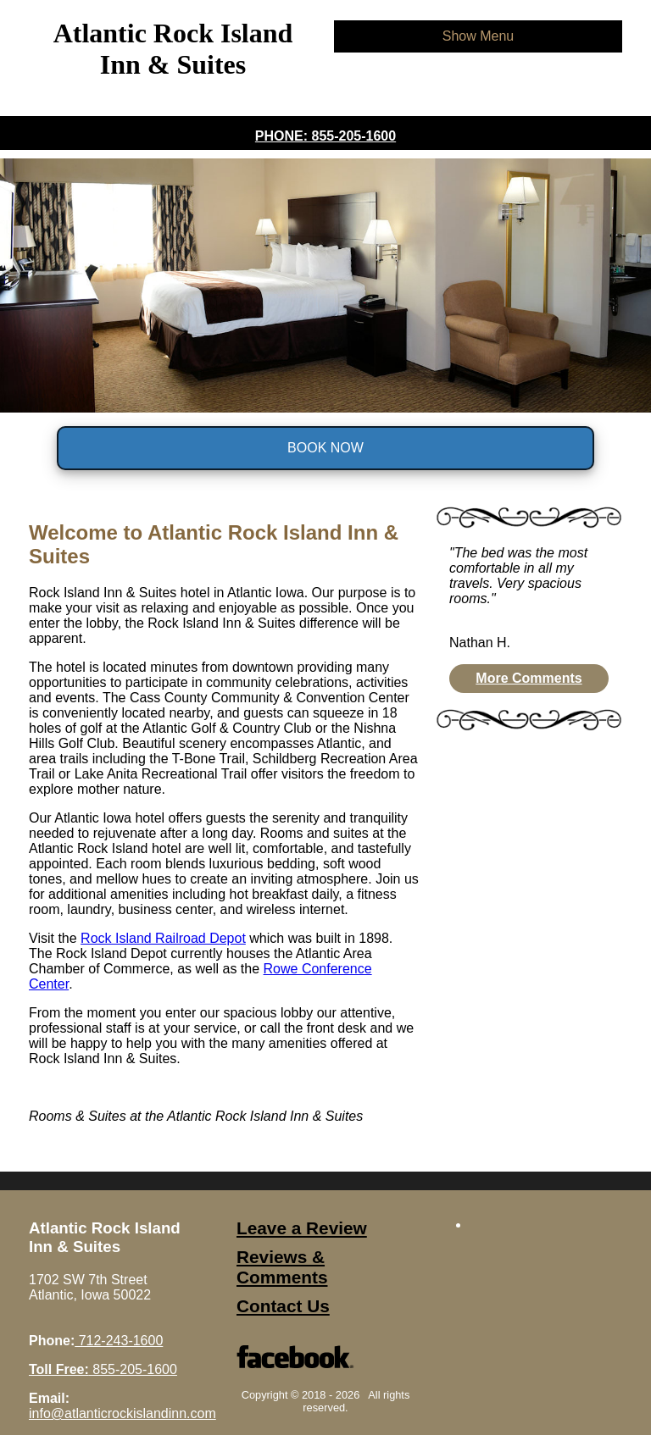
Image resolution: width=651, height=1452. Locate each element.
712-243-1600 (119, 1340)
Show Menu (478, 36)
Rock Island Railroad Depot (163, 938)
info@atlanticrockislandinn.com (122, 1413)
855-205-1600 (103, 1369)
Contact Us (283, 1306)
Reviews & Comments (281, 1267)
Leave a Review (301, 1228)
